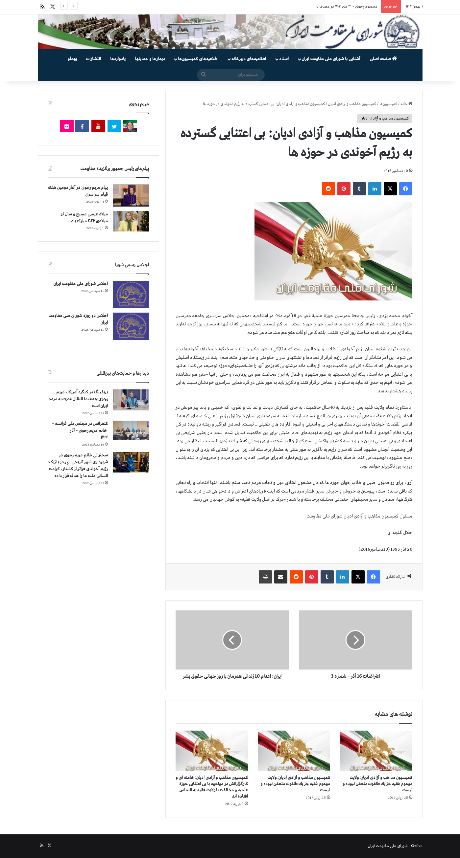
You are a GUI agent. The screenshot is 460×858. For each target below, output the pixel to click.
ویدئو (72, 59)
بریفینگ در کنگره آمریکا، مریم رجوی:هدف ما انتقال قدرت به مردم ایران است (78, 399)
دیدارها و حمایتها (150, 59)
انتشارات (93, 59)
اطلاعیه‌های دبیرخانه (248, 59)
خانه (406, 104)
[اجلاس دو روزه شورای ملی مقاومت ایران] (131, 326)
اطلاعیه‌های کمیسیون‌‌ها (198, 59)
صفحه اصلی (383, 59)
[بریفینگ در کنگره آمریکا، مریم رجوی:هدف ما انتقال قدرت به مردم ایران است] (131, 399)
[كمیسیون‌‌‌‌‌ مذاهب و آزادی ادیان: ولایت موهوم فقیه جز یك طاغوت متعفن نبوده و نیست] (376, 751)
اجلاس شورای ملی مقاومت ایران (81, 284)
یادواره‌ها (118, 59)
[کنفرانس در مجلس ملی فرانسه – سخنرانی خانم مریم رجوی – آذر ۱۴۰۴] (131, 431)
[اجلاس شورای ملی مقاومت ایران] (131, 294)
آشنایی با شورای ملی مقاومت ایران (331, 59)
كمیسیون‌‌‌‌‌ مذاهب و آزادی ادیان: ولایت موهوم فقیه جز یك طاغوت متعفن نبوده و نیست (377, 784)
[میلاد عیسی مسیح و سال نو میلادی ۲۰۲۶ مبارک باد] (131, 221)
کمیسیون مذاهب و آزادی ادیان (352, 104)
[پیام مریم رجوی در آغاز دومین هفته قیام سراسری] (131, 195)
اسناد (284, 59)
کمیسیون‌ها (388, 104)
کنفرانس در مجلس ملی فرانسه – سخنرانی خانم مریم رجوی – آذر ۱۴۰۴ (80, 430)
